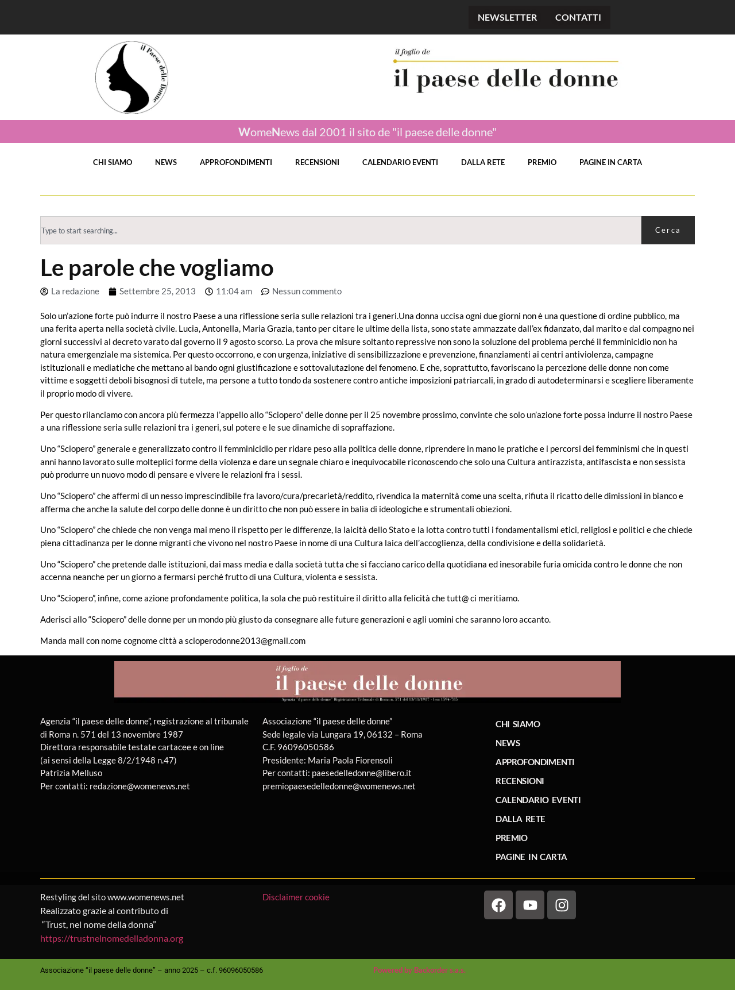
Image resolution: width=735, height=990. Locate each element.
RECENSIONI (317, 162)
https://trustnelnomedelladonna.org (111, 938)
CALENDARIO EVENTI (400, 162)
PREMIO (542, 162)
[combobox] (340, 230)
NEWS (166, 162)
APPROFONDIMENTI (236, 162)
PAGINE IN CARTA (610, 162)
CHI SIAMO (112, 162)
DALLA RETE (483, 162)
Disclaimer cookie (296, 897)
